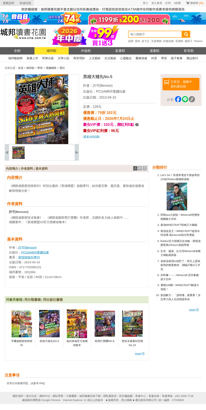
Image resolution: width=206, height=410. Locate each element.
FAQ (42, 383)
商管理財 (79, 58)
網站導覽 (58, 396)
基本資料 (41, 168)
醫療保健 (141, 58)
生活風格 (110, 58)
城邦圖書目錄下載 (90, 396)
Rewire (198, 41)
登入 (145, 3)
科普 (154, 58)
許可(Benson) (103, 85)
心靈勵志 (126, 58)
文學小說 (63, 58)
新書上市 (32, 58)
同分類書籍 (32, 299)
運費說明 (8, 3)
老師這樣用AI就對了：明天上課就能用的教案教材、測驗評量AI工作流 (180, 265)
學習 (164, 58)
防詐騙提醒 (126, 396)
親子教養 (176, 58)
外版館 (86, 50)
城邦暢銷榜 (15, 58)
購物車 (196, 3)
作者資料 (27, 168)
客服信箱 (154, 396)
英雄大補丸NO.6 (49, 341)
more (194, 309)
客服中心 (140, 396)
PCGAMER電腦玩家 (111, 91)
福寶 (130, 41)
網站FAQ (44, 396)
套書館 (120, 50)
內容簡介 (12, 168)
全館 (17, 50)
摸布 (137, 41)
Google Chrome (50, 400)
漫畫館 (154, 50)
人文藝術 (94, 58)
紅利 (168, 3)
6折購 (177, 3)
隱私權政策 (110, 396)
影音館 (189, 50)
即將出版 (48, 58)
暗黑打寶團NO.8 (104, 341)
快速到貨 (25, 3)
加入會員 (156, 3)
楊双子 (189, 41)
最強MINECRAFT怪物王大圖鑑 (178, 224)
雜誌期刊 (192, 58)
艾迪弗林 (156, 41)
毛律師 (179, 41)
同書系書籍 (14, 299)
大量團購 (71, 396)
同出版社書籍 (53, 299)
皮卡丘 (146, 41)
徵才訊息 (31, 396)
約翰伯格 (168, 41)
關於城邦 (18, 396)
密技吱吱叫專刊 (29, 257)
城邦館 (51, 50)
